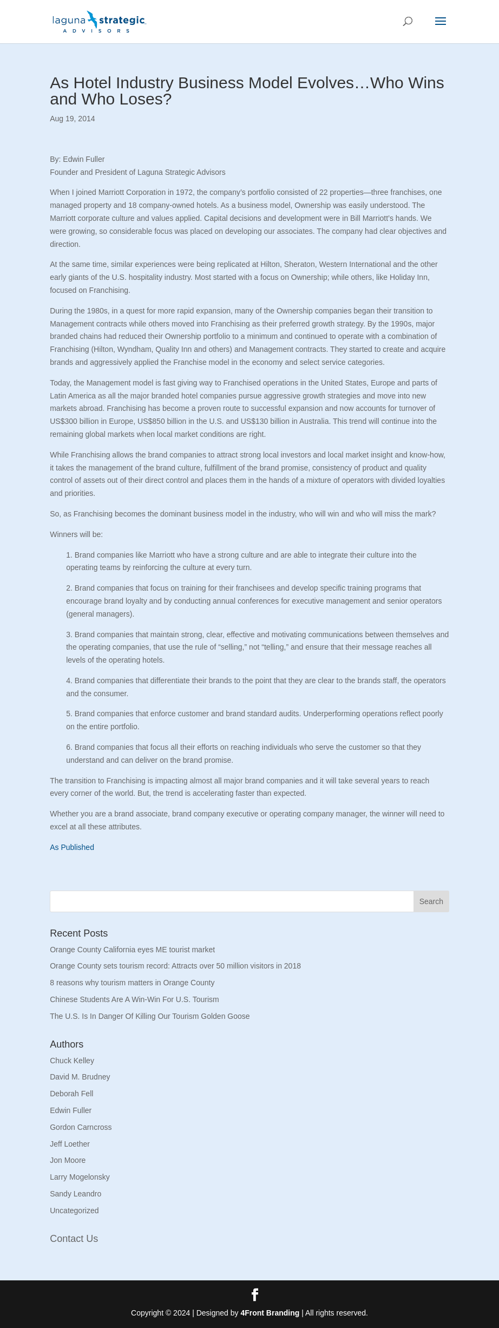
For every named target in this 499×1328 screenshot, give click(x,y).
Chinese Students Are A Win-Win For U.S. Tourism (134, 999)
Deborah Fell (71, 1093)
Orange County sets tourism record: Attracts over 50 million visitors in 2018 (175, 965)
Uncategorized (74, 1210)
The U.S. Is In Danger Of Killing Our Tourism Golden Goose (150, 1016)
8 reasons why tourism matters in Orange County (132, 982)
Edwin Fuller (70, 1110)
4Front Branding (269, 1313)
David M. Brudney (80, 1076)
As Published (72, 847)
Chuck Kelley (72, 1060)
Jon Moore (68, 1160)
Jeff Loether (70, 1144)
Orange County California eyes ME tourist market (132, 949)
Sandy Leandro (75, 1193)
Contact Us (74, 1238)
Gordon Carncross (80, 1127)
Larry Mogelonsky (80, 1177)
